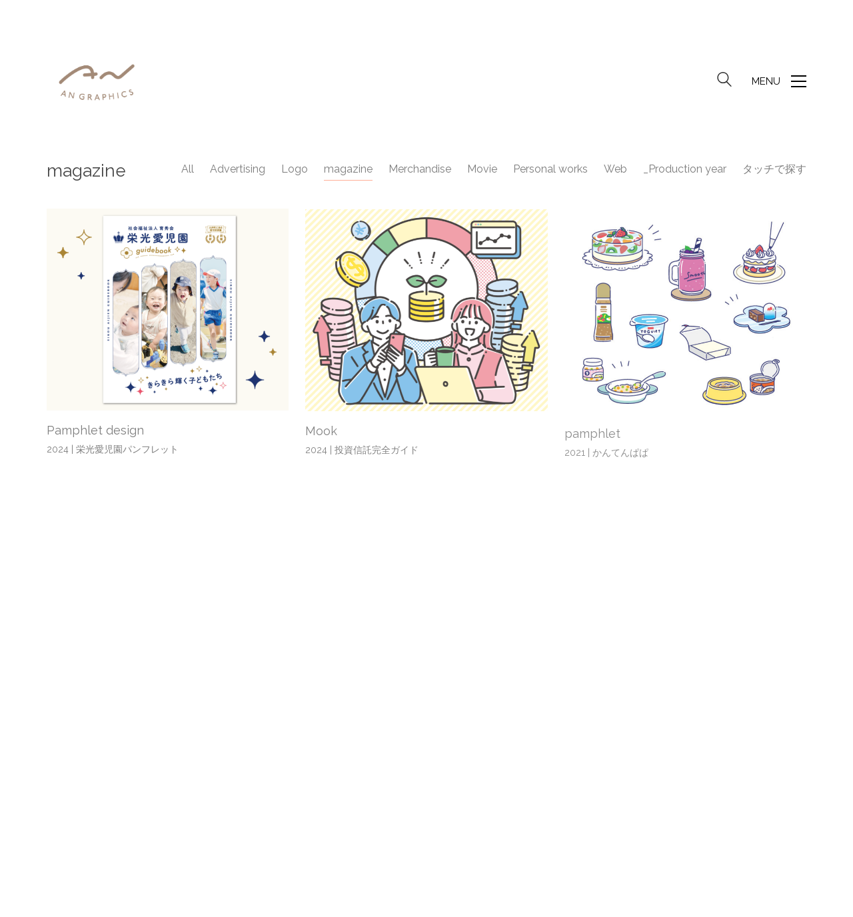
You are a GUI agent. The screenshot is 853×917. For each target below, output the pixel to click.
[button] (779, 81)
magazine (348, 169)
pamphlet (592, 437)
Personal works (550, 169)
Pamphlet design (95, 431)
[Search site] (724, 82)
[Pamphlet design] (168, 310)
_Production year (684, 169)
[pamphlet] (685, 316)
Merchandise (420, 169)
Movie (482, 169)
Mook (321, 433)
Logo (294, 169)
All (187, 169)
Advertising (237, 169)
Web (615, 169)
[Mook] (426, 312)
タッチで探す (774, 169)
